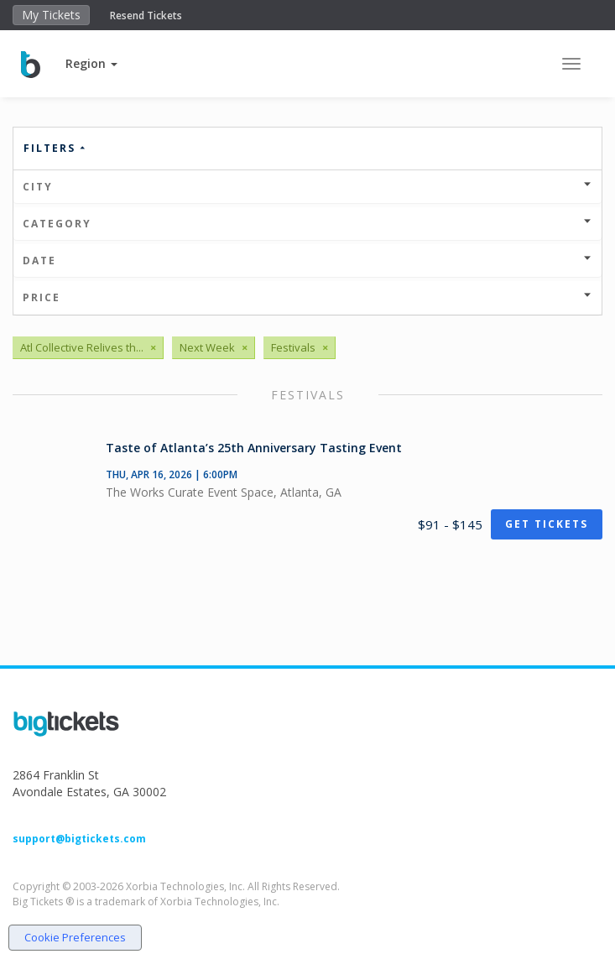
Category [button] (307, 223)
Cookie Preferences (75, 937)
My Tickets (51, 15)
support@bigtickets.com (79, 838)
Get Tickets (546, 524)
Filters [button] (55, 148)
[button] (91, 63)
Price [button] (307, 297)
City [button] (307, 187)
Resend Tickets (146, 15)
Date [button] (307, 260)
